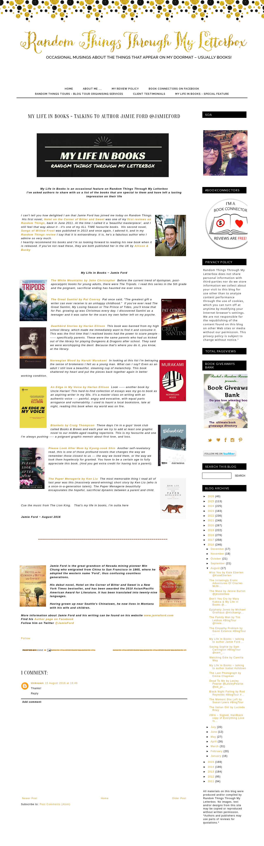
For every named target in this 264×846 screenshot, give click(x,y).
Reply (35, 693)
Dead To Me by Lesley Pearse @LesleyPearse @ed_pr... (226, 683)
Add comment (31, 701)
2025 (211, 501)
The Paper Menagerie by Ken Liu (73, 478)
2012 (211, 776)
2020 (211, 525)
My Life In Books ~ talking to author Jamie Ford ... (226, 640)
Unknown (37, 683)
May (213, 736)
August (215, 568)
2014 (211, 767)
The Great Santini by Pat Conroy (75, 299)
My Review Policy (125, 88)
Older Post (179, 798)
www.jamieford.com (159, 615)
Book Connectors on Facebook (174, 88)
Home (69, 88)
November (217, 553)
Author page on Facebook (53, 619)
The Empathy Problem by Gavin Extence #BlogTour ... (227, 631)
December (217, 549)
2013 (211, 771)
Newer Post (29, 798)
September (218, 563)
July (213, 727)
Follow (25, 638)
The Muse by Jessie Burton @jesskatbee (227, 592)
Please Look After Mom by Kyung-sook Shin (82, 448)
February (217, 751)
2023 (211, 511)
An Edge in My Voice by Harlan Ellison (80, 387)
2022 (211, 515)
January (216, 756)
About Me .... (92, 88)
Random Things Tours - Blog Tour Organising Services (79, 93)
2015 (211, 762)
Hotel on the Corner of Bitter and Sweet (74, 219)
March (215, 746)
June (214, 731)
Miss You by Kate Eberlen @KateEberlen (226, 574)
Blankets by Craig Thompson (73, 425)
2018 (211, 535)
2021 (211, 520)
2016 (211, 544)
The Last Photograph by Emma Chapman (225, 674)
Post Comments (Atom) (55, 804)
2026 (211, 496)
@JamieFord (64, 623)
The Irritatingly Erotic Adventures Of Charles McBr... (226, 583)
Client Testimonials (149, 93)
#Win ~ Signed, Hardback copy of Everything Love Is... (227, 718)
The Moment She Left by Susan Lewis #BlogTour (226, 701)
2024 (211, 506)
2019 (211, 530)
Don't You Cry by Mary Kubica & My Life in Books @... (224, 601)
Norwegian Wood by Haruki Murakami (78, 360)
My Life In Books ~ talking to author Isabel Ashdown (227, 667)
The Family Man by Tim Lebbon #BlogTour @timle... (224, 620)
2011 (211, 781)
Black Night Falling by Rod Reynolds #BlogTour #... (227, 693)
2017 (211, 539)
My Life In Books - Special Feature (202, 93)
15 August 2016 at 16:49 (61, 683)
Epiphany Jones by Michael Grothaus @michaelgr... (227, 611)
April (214, 741)
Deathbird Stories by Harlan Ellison (78, 326)
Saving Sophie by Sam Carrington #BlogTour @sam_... (225, 649)
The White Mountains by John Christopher (83, 280)
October (216, 558)
